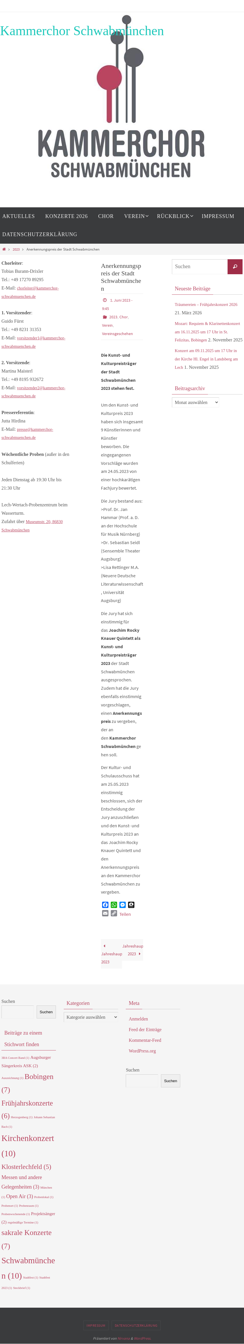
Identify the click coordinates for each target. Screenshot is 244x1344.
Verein (108, 324)
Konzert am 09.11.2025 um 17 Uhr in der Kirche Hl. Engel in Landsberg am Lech (207, 367)
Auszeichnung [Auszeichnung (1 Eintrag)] (12, 1078)
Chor (125, 316)
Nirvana (123, 1338)
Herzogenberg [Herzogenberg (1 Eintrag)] (22, 1117)
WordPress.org (142, 1050)
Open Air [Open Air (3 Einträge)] (19, 1196)
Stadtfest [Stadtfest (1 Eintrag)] (30, 1277)
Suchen (8, 1001)
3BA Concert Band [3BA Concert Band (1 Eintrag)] (15, 1058)
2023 (16, 249)
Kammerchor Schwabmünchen (82, 30)
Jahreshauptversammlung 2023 (111, 953)
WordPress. (142, 1338)
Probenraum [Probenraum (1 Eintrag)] (28, 1205)
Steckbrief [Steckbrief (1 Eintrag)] (21, 1288)
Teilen (125, 913)
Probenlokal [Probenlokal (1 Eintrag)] (44, 1197)
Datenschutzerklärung (136, 1325)
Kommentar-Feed (145, 1040)
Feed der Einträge (145, 1029)
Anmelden (138, 1018)
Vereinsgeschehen (120, 332)
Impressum (96, 1325)
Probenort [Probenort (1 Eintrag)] (9, 1205)
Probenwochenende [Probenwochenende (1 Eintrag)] (15, 1214)
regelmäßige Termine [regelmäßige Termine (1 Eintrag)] (23, 1222)
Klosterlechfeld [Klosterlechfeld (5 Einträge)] (26, 1167)
